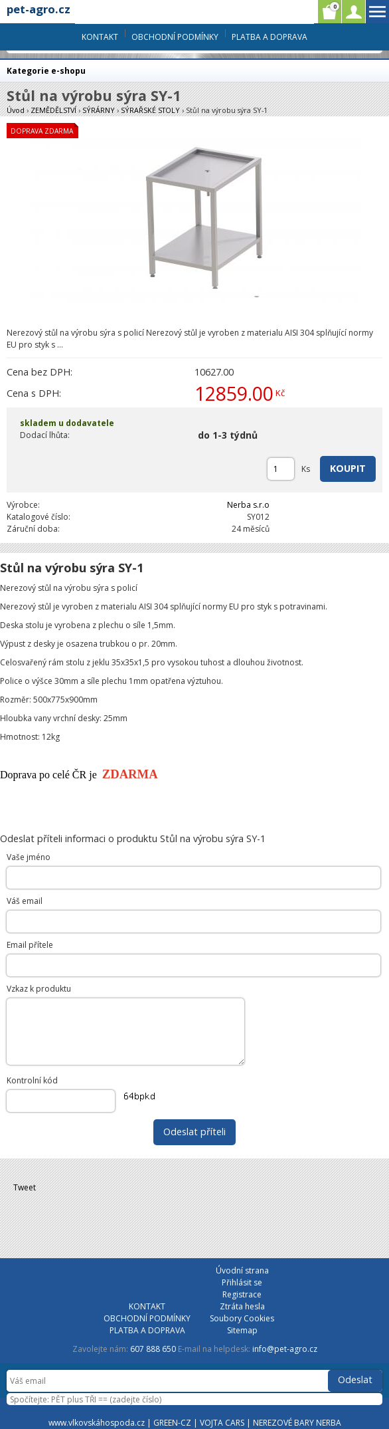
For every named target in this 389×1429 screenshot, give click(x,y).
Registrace (242, 1294)
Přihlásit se (242, 1282)
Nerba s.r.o (248, 504)
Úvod (16, 110)
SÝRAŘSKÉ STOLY (150, 110)
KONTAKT (100, 37)
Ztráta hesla (242, 1306)
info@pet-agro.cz (284, 1349)
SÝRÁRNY (98, 110)
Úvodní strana (242, 1270)
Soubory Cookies (242, 1318)
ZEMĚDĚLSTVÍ (53, 110)
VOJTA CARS (222, 1422)
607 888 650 (153, 1349)
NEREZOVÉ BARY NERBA (297, 1422)
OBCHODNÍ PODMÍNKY (174, 37)
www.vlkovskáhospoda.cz (96, 1422)
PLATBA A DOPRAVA (269, 37)
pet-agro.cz (38, 9)
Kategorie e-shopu (46, 70)
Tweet (24, 1187)
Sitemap (242, 1330)
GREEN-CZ (172, 1422)
